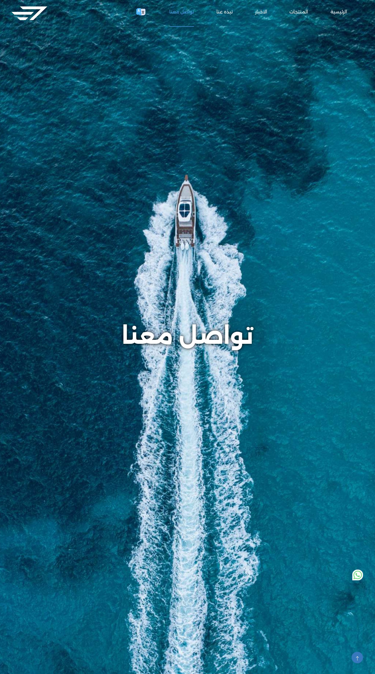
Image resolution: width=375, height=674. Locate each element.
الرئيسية (339, 12)
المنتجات (298, 12)
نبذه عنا (224, 12)
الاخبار (261, 12)
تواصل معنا (181, 12)
